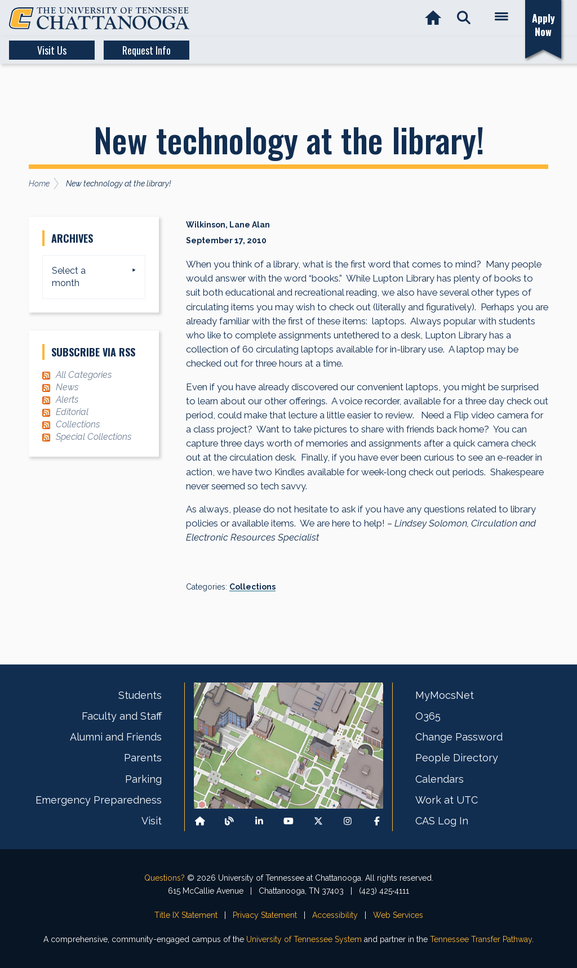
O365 (428, 716)
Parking (143, 779)
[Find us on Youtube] (288, 821)
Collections (252, 586)
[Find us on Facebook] (377, 821)
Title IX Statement (186, 915)
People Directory (456, 758)
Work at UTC (446, 800)
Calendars (439, 779)
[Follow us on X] (318, 821)
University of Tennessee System (304, 939)
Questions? (164, 877)
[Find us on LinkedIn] (259, 821)
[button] (463, 18)
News (67, 387)
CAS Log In (441, 821)
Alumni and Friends (116, 737)
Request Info (146, 50)
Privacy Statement (265, 915)
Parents (143, 758)
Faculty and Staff (122, 716)
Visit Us (51, 50)
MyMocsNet (444, 695)
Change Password (459, 737)
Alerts (67, 399)
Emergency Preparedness (98, 800)
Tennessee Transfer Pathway (481, 939)
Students (140, 695)
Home (39, 183)
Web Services (398, 915)
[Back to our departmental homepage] (200, 821)
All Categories (84, 374)
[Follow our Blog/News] (229, 821)
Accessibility (335, 915)
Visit (151, 821)
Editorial (72, 412)
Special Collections (93, 436)
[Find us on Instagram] (348, 821)
